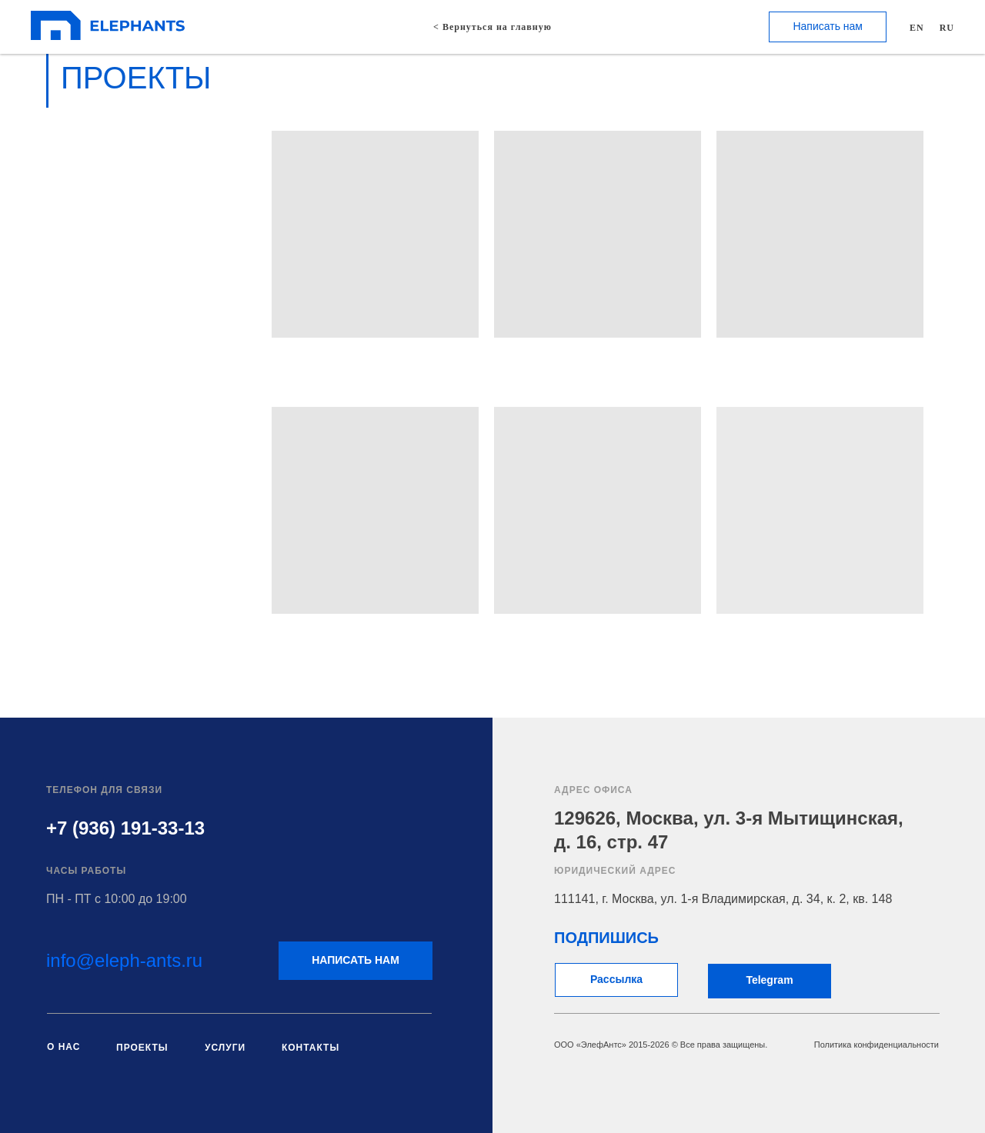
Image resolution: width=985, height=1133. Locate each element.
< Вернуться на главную (492, 27)
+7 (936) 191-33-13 (125, 828)
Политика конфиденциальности (876, 1044)
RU (947, 27)
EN (917, 27)
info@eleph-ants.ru (124, 960)
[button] (827, 27)
